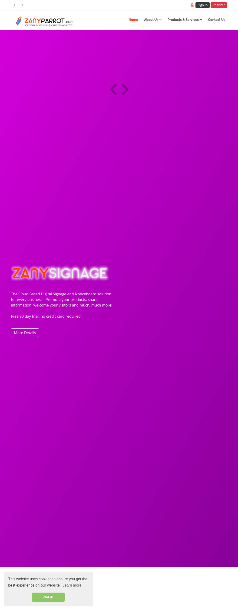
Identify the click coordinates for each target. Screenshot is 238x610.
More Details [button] (25, 332)
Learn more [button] (72, 585)
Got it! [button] (48, 597)
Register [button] (219, 5)
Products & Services (183, 20)
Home (133, 20)
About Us (151, 20)
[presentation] (113, 89)
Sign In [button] (203, 5)
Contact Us (216, 20)
